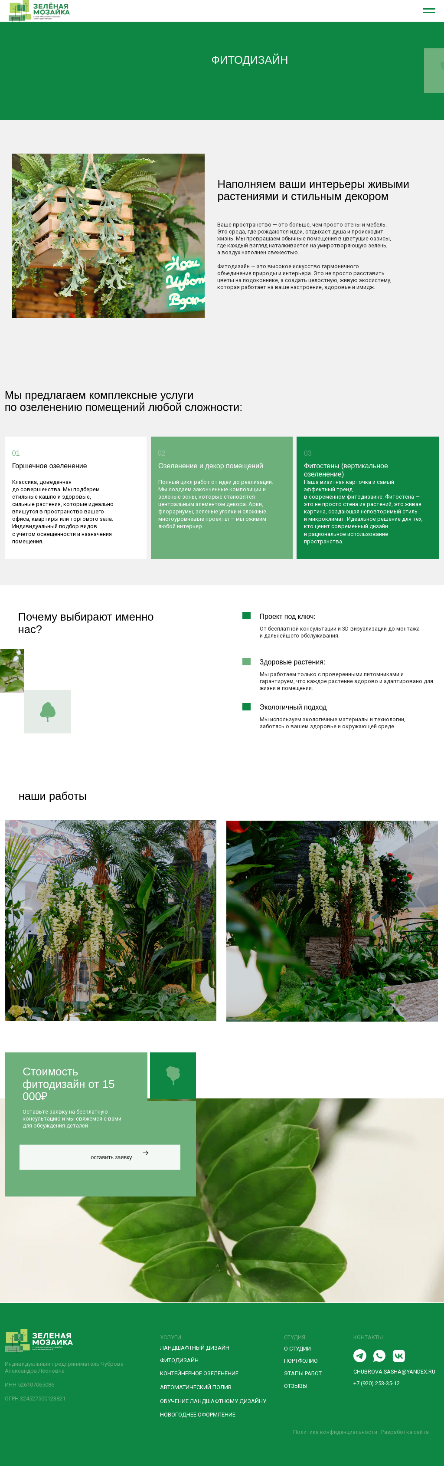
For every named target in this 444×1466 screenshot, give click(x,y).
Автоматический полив (196, 1387)
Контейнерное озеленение (199, 1373)
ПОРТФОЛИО (301, 1361)
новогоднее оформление (197, 1414)
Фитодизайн (179, 1360)
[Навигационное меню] (429, 10)
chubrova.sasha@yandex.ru (394, 1371)
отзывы (295, 1386)
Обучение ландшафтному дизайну (213, 1401)
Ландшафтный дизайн (194, 1347)
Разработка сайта (405, 1432)
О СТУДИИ (297, 1348)
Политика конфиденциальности (335, 1432)
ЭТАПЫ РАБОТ (303, 1373)
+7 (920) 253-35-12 (376, 1383)
